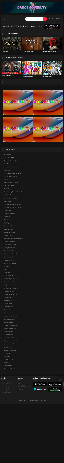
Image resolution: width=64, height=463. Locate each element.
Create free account (24, 386)
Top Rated (5, 389)
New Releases (6, 383)
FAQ (45, 400)
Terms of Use (22, 400)
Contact (20, 389)
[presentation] (2, 45)
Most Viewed (6, 386)
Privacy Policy (35, 400)
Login (19, 383)
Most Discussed (7, 392)
